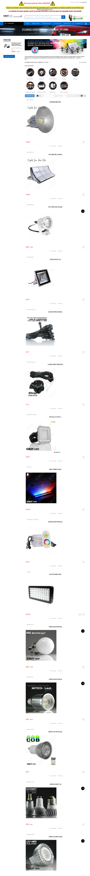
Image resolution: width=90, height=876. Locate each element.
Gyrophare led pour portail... (55, 387)
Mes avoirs (48, 832)
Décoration (75, 79)
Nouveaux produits (35, 832)
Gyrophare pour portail (41, 92)
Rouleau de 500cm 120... (35, 551)
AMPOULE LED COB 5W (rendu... (35, 263)
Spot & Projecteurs (53, 79)
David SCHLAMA (13, 854)
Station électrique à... (35, 632)
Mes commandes (49, 830)
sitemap (33, 846)
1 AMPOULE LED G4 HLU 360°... (56, 344)
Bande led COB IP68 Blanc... (76, 672)
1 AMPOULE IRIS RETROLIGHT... (56, 223)
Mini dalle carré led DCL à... (35, 183)
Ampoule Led (41, 79)
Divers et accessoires (64, 92)
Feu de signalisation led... (76, 430)
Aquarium (64, 79)
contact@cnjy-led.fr (47, 9)
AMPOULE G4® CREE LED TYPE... (76, 470)
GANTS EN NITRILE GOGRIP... (55, 712)
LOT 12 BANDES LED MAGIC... (76, 510)
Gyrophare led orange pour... (35, 430)
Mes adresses (48, 834)
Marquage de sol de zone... (35, 672)
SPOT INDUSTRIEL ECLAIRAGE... (56, 102)
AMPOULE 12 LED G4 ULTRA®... (55, 470)
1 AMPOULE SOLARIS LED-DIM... (76, 263)
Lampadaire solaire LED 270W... (76, 753)
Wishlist (81, 23)
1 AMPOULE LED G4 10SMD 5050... (76, 344)
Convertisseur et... (52, 92)
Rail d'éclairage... (30, 79)
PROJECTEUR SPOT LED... (35, 142)
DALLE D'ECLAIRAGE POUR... (35, 223)
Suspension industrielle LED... (76, 551)
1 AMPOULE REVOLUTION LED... (76, 223)
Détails (26, 59)
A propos (34, 844)
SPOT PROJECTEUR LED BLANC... (76, 102)
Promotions (7, 40)
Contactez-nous (35, 835)
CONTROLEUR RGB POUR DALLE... (76, 183)
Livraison (33, 837)
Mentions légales (35, 839)
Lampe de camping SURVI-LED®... (55, 551)
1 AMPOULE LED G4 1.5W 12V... (56, 304)
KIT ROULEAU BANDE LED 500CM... (76, 632)
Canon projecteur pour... (55, 510)
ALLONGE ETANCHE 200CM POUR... (76, 142)
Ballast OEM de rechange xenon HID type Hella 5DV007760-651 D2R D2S (17, 44)
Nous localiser (15, 832)
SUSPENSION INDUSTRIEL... (35, 102)
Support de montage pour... (55, 753)
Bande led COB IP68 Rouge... (55, 672)
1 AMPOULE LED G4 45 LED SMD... (35, 344)
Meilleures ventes (35, 834)
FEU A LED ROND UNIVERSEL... (55, 591)
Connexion (84, 2)
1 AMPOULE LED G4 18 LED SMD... (76, 304)
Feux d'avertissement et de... (35, 753)
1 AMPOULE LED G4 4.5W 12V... (35, 304)
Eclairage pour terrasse (30, 92)
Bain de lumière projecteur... (35, 385)
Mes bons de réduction (50, 839)
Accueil (36, 32)
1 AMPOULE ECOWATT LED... (55, 263)
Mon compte (49, 827)
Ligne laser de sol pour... (35, 591)
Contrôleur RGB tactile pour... (76, 591)
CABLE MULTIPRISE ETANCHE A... (55, 142)
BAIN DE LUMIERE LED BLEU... (55, 183)
